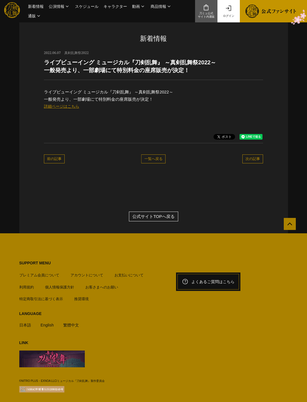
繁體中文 (73, 323)
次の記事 (252, 158)
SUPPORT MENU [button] (35, 263)
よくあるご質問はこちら (208, 281)
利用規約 (26, 285)
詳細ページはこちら (63, 106)
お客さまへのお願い (101, 285)
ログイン (228, 11)
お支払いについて (129, 274)
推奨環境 (81, 297)
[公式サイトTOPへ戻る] (288, 225)
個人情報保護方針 (59, 285)
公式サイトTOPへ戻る (153, 216)
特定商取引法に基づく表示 (41, 297)
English (48, 323)
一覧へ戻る (153, 158)
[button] (59, 6)
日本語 (25, 323)
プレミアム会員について (39, 274)
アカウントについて (87, 274)
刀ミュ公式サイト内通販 (206, 11)
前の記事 (54, 158)
